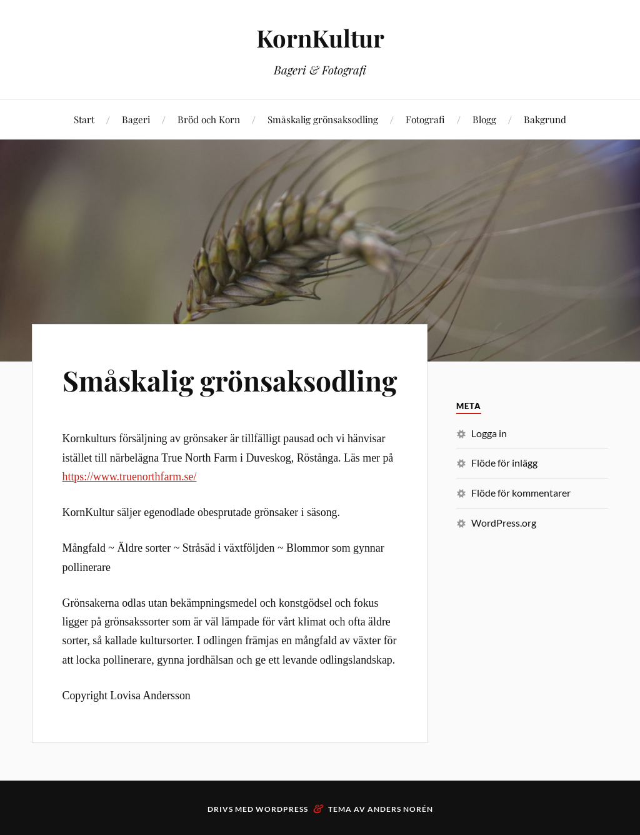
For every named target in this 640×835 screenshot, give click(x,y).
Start (84, 119)
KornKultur (320, 38)
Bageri (136, 119)
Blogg (484, 119)
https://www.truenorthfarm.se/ (129, 476)
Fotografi (425, 119)
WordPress (282, 809)
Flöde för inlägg (504, 462)
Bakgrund (545, 119)
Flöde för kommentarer (521, 492)
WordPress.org (503, 523)
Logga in (489, 433)
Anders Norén (400, 809)
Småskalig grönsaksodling (323, 119)
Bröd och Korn (209, 119)
